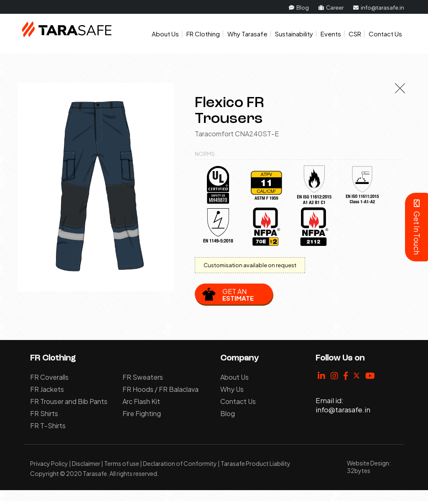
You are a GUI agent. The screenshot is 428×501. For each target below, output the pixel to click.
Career (331, 7)
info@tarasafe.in (378, 7)
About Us (165, 34)
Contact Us (385, 34)
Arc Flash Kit (141, 401)
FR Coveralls (49, 377)
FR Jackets (47, 389)
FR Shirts (44, 413)
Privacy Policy (49, 463)
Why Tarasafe (247, 34)
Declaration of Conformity (180, 463)
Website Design (368, 463)
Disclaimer (86, 463)
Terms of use (121, 463)
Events (331, 34)
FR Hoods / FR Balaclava (160, 389)
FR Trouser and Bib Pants (68, 401)
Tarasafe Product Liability (255, 463)
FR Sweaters (142, 377)
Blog (299, 7)
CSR (355, 34)
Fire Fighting (141, 413)
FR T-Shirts (48, 425)
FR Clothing (203, 34)
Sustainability (294, 34)
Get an (238, 294)
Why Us (232, 389)
